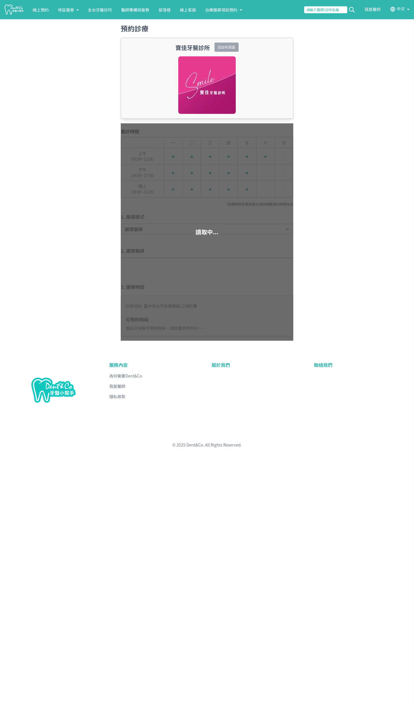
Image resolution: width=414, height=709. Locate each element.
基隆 (39, 701)
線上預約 (23, 36)
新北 (29, 701)
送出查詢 (12, 20)
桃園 (50, 701)
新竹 (59, 701)
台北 (19, 701)
